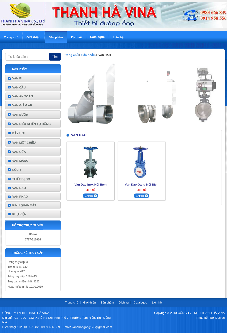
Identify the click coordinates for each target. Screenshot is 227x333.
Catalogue (97, 37)
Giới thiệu (34, 37)
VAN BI (17, 78)
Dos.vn (220, 317)
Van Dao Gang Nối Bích (141, 184)
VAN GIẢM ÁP (22, 105)
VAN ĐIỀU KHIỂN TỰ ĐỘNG (31, 124)
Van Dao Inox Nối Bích (90, 184)
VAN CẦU (19, 87)
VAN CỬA (19, 152)
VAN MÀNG (20, 160)
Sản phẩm (56, 37)
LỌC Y (16, 169)
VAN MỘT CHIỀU (24, 142)
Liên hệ (118, 37)
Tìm (55, 57)
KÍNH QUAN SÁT (24, 205)
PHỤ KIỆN (19, 214)
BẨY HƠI (18, 133)
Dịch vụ (76, 37)
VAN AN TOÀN (22, 96)
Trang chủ (11, 37)
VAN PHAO (20, 196)
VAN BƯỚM (20, 114)
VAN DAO (19, 188)
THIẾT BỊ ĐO (21, 179)
